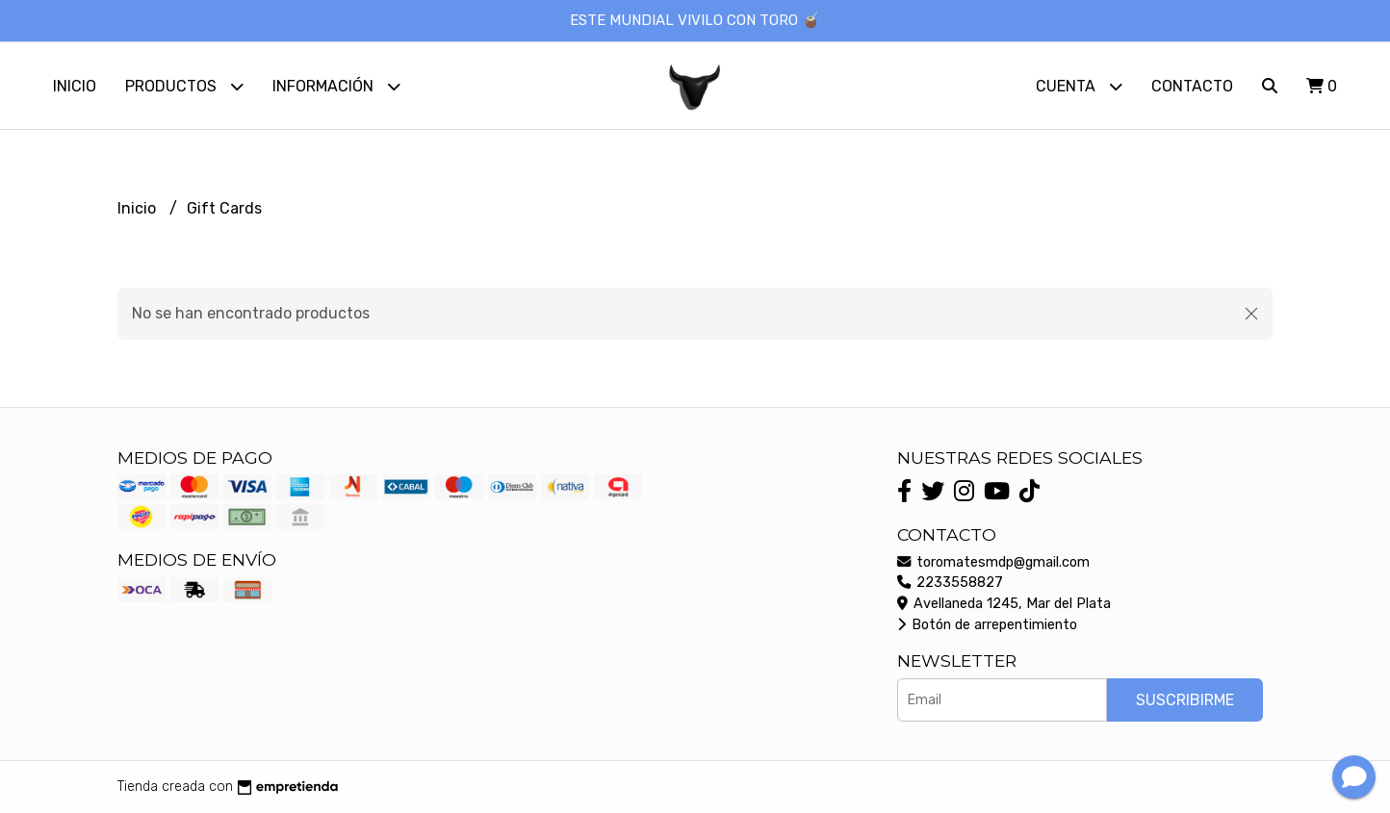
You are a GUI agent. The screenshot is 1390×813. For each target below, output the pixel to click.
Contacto (1192, 86)
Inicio (74, 86)
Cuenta (1079, 86)
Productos (184, 86)
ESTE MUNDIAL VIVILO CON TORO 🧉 (695, 20)
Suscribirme (1185, 700)
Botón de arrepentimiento (987, 625)
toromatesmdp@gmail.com (993, 562)
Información (336, 86)
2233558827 (950, 582)
